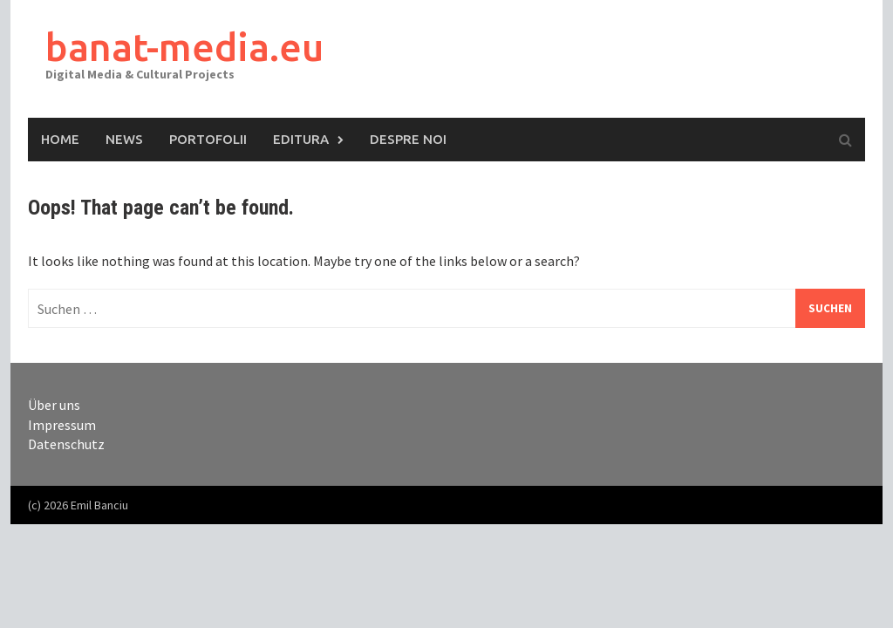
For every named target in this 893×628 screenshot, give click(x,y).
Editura (301, 139)
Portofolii (208, 139)
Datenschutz (66, 444)
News (124, 139)
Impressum (62, 424)
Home (60, 139)
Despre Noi (408, 139)
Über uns (54, 404)
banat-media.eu (184, 46)
